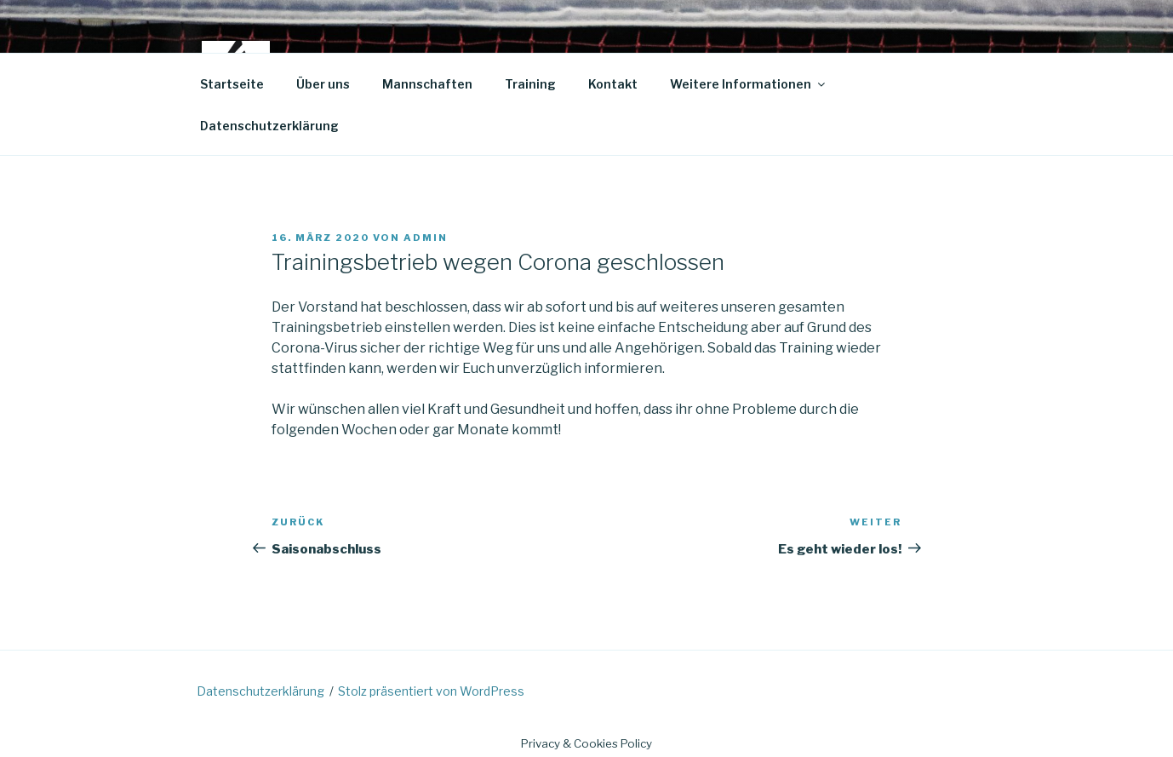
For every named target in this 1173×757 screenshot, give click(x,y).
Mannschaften (427, 84)
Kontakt (613, 84)
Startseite (232, 84)
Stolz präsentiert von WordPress (431, 691)
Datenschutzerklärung (269, 125)
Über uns (323, 84)
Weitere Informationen (748, 84)
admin (425, 238)
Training (530, 84)
